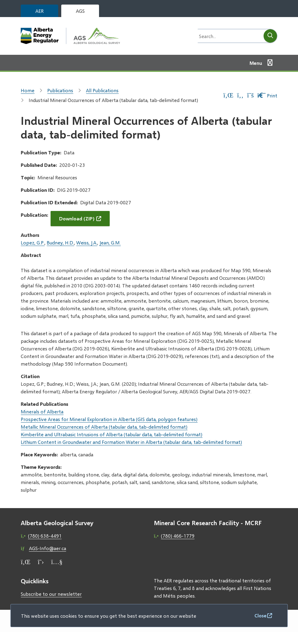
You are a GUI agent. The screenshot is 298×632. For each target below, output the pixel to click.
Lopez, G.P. (32, 242)
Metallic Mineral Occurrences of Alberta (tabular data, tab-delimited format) (104, 427)
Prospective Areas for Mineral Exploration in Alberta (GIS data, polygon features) (109, 419)
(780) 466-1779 (177, 536)
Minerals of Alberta (42, 411)
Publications (60, 90)
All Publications (102, 90)
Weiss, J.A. (86, 242)
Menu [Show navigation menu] (256, 63)
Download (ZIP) (76, 218)
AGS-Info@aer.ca (47, 548)
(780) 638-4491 (45, 536)
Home (27, 90)
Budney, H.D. (60, 242)
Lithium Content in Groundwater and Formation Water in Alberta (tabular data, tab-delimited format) (131, 442)
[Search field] (229, 36)
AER (39, 11)
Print (267, 95)
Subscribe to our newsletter (51, 594)
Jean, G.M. (110, 242)
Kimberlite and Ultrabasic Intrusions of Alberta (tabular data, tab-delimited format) (111, 434)
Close (260, 615)
